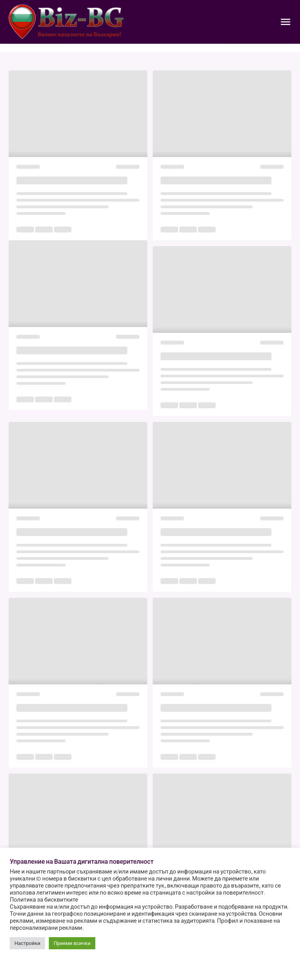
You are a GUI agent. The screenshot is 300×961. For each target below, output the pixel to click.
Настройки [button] (27, 943)
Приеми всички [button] (72, 943)
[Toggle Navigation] (285, 22)
